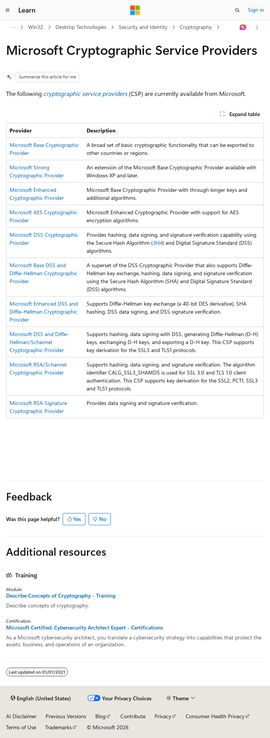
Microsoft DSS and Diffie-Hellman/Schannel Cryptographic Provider (39, 342)
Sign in (256, 9)
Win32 (35, 26)
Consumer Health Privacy (215, 716)
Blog (100, 716)
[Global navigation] (7, 10)
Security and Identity (143, 26)
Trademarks (58, 727)
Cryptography (196, 26)
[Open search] (237, 10)
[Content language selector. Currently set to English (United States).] (41, 698)
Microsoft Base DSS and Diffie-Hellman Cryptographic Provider (43, 273)
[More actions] (257, 27)
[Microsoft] (135, 10)
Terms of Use (21, 727)
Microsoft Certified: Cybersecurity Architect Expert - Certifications (84, 627)
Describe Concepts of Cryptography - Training (60, 595)
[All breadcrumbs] (12, 27)
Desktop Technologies (80, 26)
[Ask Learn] (243, 27)
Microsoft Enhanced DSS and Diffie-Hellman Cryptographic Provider (43, 311)
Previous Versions (66, 716)
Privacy (163, 716)
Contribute (132, 716)
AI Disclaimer (21, 716)
